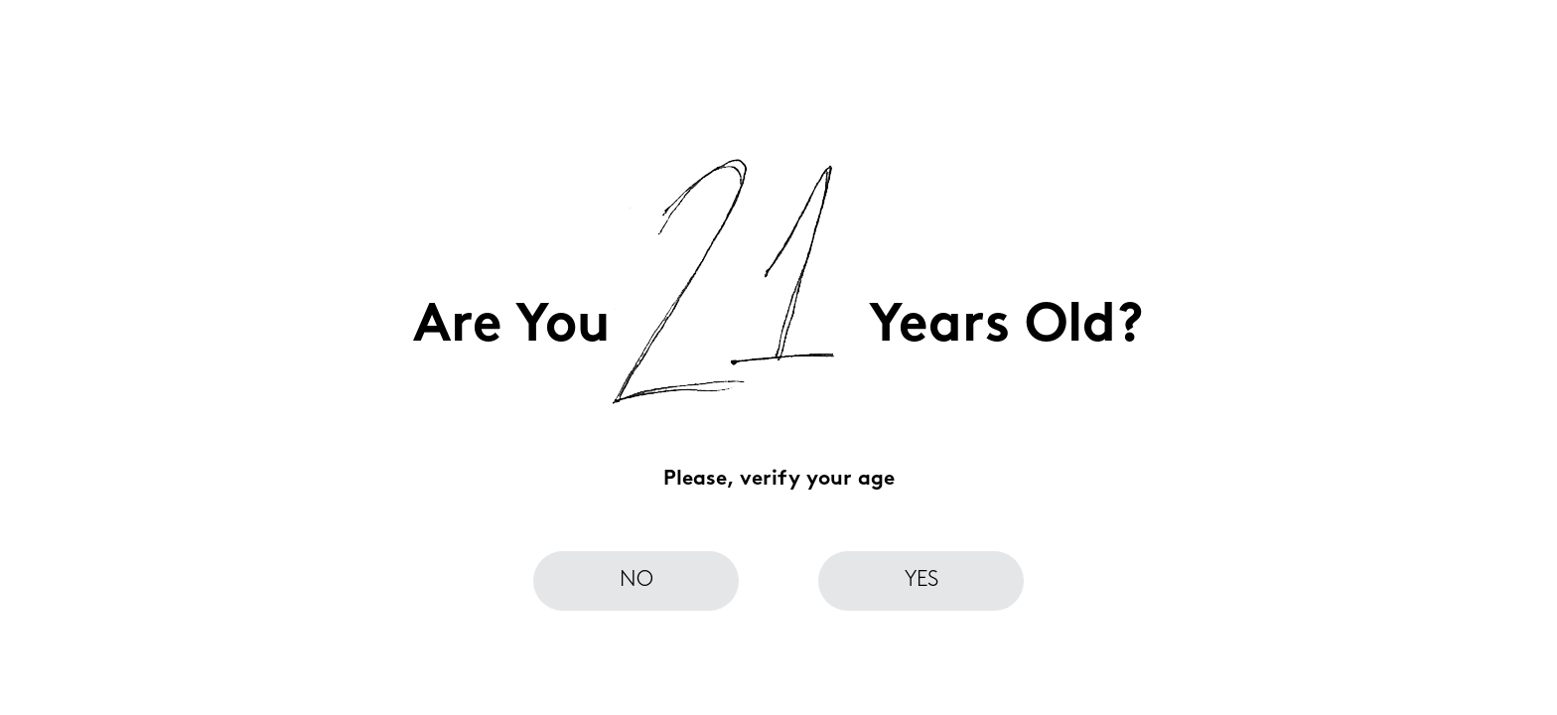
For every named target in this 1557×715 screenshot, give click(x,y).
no (636, 580)
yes (921, 580)
